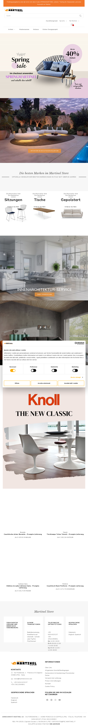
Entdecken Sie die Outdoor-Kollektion (44, 151)
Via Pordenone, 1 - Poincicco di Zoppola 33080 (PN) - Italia (26, 674)
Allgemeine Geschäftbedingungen (57, 670)
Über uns (48, 668)
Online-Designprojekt (50, 29)
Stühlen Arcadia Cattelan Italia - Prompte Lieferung (22, 587)
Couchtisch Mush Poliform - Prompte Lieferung (65, 586)
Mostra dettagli (76, 377)
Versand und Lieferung (53, 678)
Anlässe (36, 29)
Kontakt (48, 684)
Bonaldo (22, 532)
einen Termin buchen (44, 294)
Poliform (65, 584)
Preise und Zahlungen (53, 681)
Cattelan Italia (23, 584)
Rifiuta (17, 383)
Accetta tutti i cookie (71, 383)
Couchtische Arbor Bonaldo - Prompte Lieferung (23, 534)
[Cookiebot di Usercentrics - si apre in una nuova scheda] (76, 343)
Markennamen (24, 29)
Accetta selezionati (44, 383)
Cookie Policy (50, 686)
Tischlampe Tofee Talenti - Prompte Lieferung (65, 534)
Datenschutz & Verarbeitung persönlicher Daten (59, 674)
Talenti (65, 532)
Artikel (12, 29)
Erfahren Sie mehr (13, 207)
